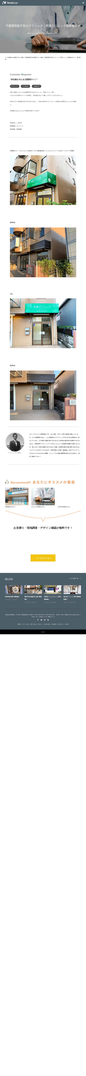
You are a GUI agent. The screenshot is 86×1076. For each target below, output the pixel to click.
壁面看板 (19, 129)
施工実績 (14, 601)
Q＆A (40, 625)
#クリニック (14, 86)
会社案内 (54, 625)
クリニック (20, 126)
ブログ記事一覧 (73, 579)
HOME (19, 625)
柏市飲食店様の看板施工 (12, 598)
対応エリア (61, 625)
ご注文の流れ (46, 625)
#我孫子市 (36, 86)
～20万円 (19, 123)
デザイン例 (25, 625)
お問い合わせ (33, 625)
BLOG (67, 625)
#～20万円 (25, 86)
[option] (44, 595)
